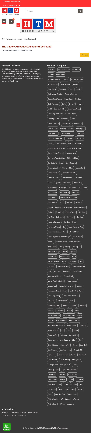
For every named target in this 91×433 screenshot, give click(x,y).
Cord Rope (80, 133)
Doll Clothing (52, 163)
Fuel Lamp (78, 202)
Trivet (66, 384)
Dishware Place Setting (56, 158)
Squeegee (51, 355)
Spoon (75, 345)
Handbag (80, 217)
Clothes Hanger (53, 124)
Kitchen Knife (52, 256)
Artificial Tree (65, 84)
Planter (69, 311)
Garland (50, 212)
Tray (59, 384)
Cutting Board (61, 143)
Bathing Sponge (71, 94)
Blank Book (68, 99)
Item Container (74, 242)
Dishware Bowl (71, 153)
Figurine (58, 183)
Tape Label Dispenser (69, 370)
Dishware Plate (72, 158)
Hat (64, 227)
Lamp (81, 261)
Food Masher (52, 192)
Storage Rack (65, 365)
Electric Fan (80, 168)
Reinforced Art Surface (56, 325)
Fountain (69, 202)
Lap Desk (51, 266)
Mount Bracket (72, 281)
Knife (74, 256)
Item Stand (52, 247)
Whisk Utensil (72, 394)
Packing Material (54, 291)
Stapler (72, 355)
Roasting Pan (72, 325)
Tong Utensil (52, 379)
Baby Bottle (52, 89)
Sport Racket (52, 350)
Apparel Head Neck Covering (58, 79)
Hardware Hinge (70, 222)
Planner (50, 311)
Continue (84, 55)
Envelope (78, 178)
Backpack (62, 89)
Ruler (68, 330)
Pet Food (51, 301)
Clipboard (64, 119)
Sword (75, 365)
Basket (79, 89)
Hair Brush (82, 212)
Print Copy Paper (69, 315)
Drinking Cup (52, 168)
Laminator (72, 261)
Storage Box (76, 360)
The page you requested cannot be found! (21, 39)
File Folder (66, 183)
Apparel (51, 74)
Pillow (72, 301)
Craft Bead (69, 138)
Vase (73, 389)
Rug (62, 330)
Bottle (64, 104)
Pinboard (65, 306)
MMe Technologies (61, 428)
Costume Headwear (55, 138)
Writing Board (53, 404)
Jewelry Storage (54, 251)
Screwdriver (73, 335)
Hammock (70, 217)
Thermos (62, 374)
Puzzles (51, 320)
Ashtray (76, 84)
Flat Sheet (72, 188)
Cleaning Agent (70, 114)
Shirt (80, 340)
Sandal (75, 330)
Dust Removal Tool (66, 168)
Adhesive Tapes (64, 69)
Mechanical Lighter (55, 276)
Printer (79, 315)
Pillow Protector (53, 306)
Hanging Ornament (55, 222)
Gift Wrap (59, 212)
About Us (5, 412)
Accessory (51, 69)
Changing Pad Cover (55, 114)
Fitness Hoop (77, 183)
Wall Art (80, 389)
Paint (64, 291)
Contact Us (22, 415)
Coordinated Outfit (67, 133)
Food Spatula (52, 197)
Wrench (76, 399)
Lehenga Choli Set (78, 266)
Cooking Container (67, 128)
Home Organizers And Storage (59, 237)
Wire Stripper (66, 399)
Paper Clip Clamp (54, 296)
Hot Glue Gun (77, 237)
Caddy (50, 109)
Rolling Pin (83, 325)
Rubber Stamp (53, 330)
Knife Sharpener (54, 261)
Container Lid (77, 124)
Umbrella (73, 384)
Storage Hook (53, 365)
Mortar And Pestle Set (56, 281)
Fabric (50, 183)
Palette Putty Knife (76, 291)
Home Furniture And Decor (57, 232)
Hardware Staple (54, 227)
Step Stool (82, 355)
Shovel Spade (53, 345)
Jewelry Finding (64, 247)
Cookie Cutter (53, 128)
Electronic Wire (67, 178)
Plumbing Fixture (54, 315)
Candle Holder (60, 109)
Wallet (50, 394)
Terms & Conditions (9, 415)
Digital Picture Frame (55, 153)
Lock (49, 271)
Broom (80, 104)
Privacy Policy (33, 412)
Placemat (82, 306)
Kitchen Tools (65, 256)
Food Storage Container (68, 197)
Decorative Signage (74, 148)
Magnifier (57, 271)
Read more (14, 81)
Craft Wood (80, 138)
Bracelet (72, 104)
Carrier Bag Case (74, 109)
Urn (81, 384)
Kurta (64, 261)
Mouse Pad (52, 286)
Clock (73, 119)
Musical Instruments (66, 286)
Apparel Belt (60, 74)
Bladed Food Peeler (55, 99)
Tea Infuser (52, 374)
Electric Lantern (53, 173)
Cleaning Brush (53, 119)
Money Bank (68, 276)
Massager (67, 271)
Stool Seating (65, 360)
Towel (71, 379)
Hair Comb (60, 217)
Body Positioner (53, 104)
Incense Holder (61, 242)
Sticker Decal (52, 360)
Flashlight (62, 188)
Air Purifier (76, 69)
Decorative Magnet (75, 143)
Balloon (71, 89)
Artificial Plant (53, 84)
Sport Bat (83, 345)
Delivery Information (18, 412)
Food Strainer (53, 202)
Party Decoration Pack (71, 296)
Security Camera (63, 340)
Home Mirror (74, 232)
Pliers (77, 311)
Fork (61, 202)
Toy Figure (79, 379)
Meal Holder (77, 271)
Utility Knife (52, 389)
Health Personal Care (75, 227)
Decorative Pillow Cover (56, 148)
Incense (50, 242)
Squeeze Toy (62, 355)
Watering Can (60, 394)
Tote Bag (62, 379)
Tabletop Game (53, 370)
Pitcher (73, 306)
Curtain (50, 143)
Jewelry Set (76, 247)
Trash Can (51, 384)
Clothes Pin (66, 124)
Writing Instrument (67, 404)
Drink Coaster (71, 163)
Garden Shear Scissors (63, 207)
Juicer (64, 251)
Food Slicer (76, 192)
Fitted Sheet (52, 188)
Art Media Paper (77, 79)
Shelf (74, 340)
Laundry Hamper (63, 266)
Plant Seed (60, 311)
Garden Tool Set (80, 207)
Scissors (64, 335)
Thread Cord (72, 374)
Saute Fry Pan (53, 335)
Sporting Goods (65, 350)
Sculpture (51, 340)
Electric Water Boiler (69, 173)
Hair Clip (51, 217)
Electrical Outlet (53, 178)
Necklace (79, 286)
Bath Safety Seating (55, 94)
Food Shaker (64, 192)
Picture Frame (62, 301)
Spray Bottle (78, 350)
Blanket (78, 99)
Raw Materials (61, 320)
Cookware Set (53, 133)
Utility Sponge (64, 389)
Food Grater (83, 188)
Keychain (73, 251)
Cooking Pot (80, 128)
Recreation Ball (74, 320)
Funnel (50, 207)
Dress (61, 163)
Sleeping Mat (65, 345)
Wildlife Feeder (53, 399)
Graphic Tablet (71, 212)
